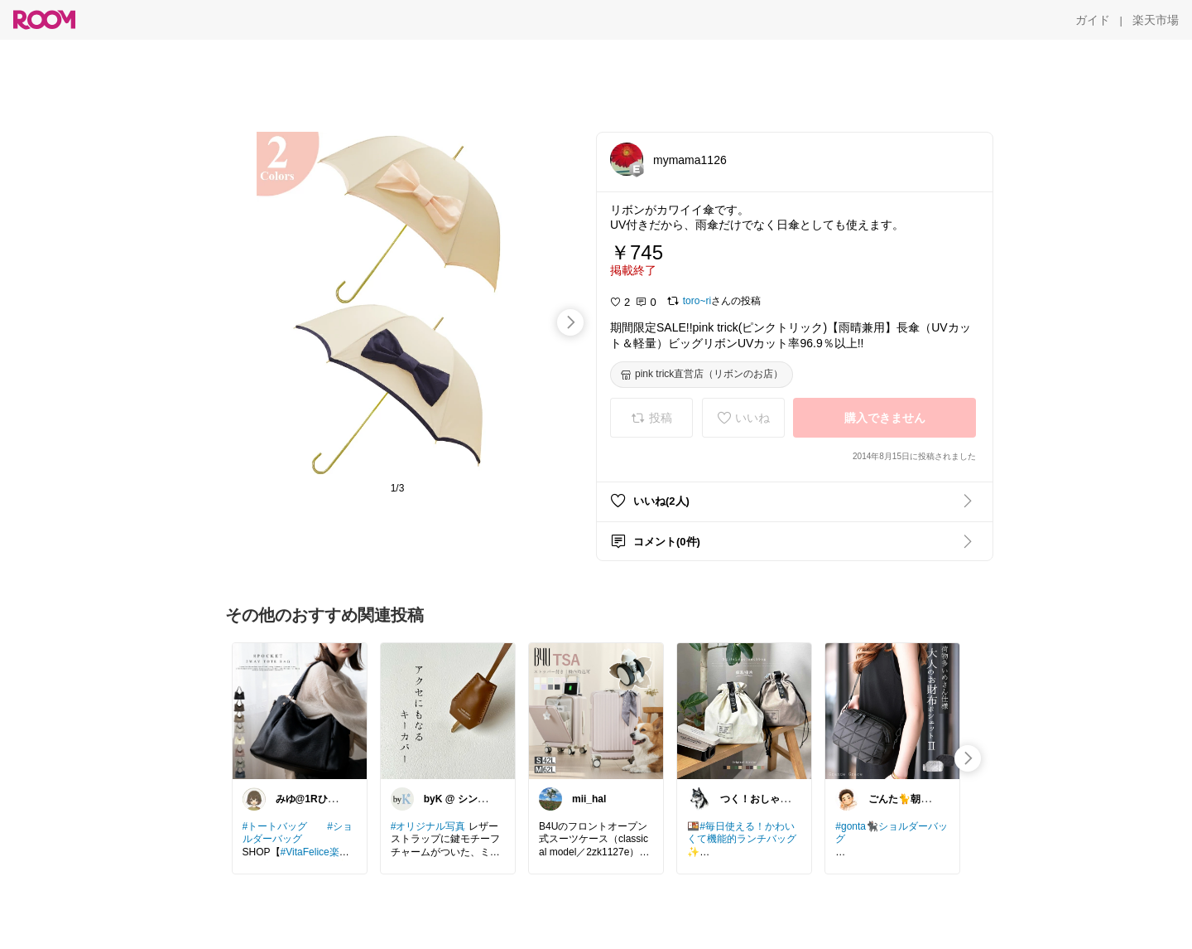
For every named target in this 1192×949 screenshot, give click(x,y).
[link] (300, 710)
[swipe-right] (570, 322)
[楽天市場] (1155, 19)
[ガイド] (1092, 19)
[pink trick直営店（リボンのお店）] (701, 374)
